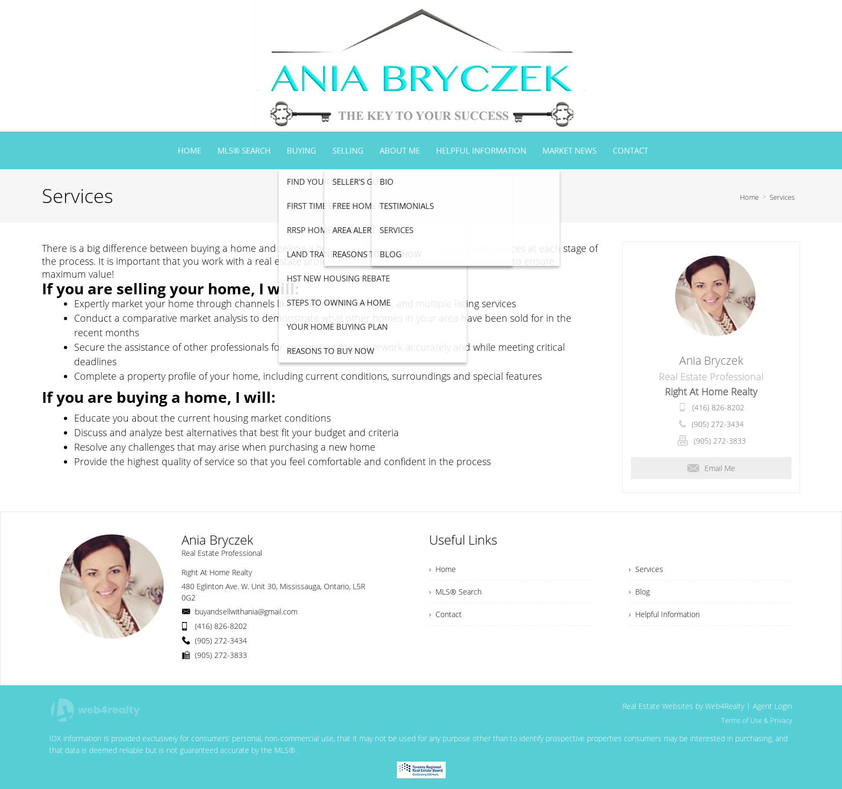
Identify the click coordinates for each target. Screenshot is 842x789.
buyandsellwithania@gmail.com (246, 611)
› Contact (445, 614)
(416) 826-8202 (718, 407)
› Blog (639, 592)
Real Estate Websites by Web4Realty (683, 706)
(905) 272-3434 (718, 424)
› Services (646, 569)
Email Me (711, 468)
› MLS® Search (455, 592)
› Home (442, 569)
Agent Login (772, 706)
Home (749, 197)
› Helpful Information (664, 614)
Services (782, 197)
